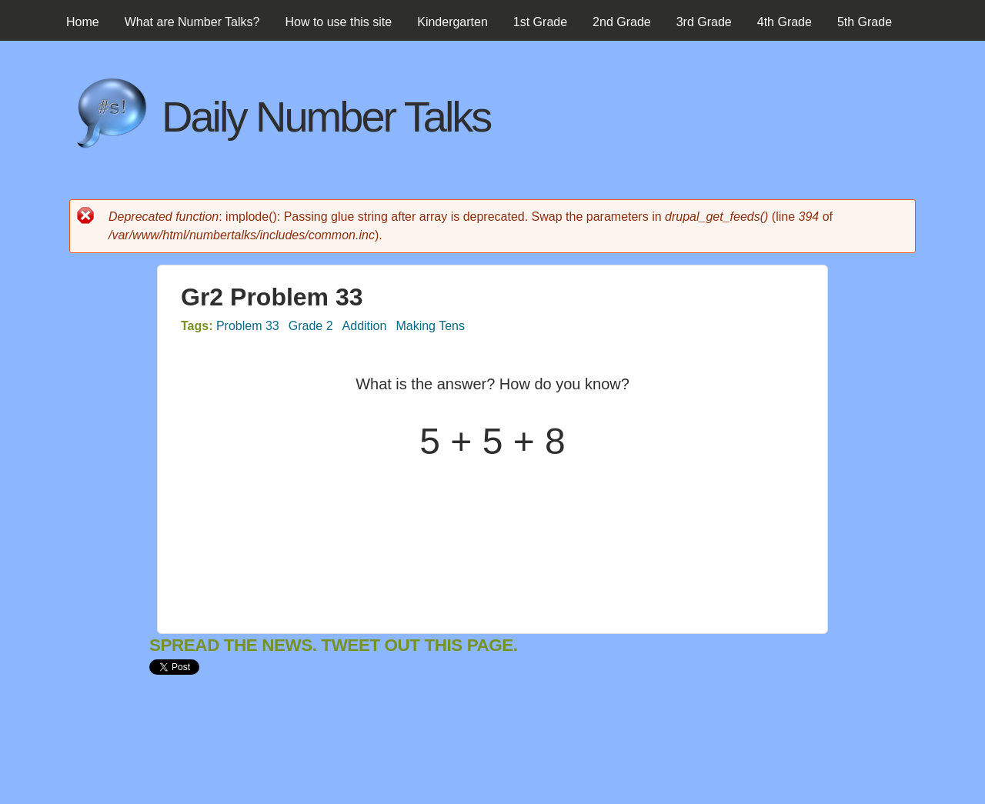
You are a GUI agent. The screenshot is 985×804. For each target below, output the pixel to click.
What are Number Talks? (192, 21)
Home (82, 21)
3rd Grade (704, 21)
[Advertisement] (429, 752)
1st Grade (540, 21)
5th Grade (864, 21)
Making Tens (430, 325)
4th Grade (784, 21)
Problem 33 (247, 325)
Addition (364, 325)
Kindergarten (452, 21)
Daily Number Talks (326, 116)
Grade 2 (311, 325)
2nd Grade (622, 21)
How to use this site (338, 21)
